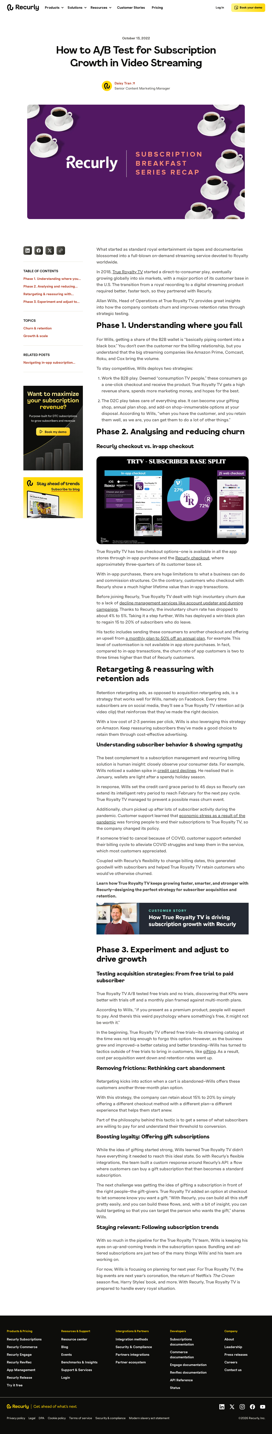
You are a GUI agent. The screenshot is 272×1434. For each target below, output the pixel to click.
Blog (64, 1347)
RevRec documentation (188, 1372)
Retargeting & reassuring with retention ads (47, 294)
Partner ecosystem (131, 1362)
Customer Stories (131, 7)
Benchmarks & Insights (79, 1362)
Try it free (15, 1385)
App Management (21, 1370)
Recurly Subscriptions (24, 1339)
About (229, 1339)
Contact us (233, 1370)
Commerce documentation (182, 1354)
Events (66, 1354)
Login (65, 1377)
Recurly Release (19, 1377)
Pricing (157, 7)
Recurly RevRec (19, 1362)
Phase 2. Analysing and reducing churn (49, 287)
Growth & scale (35, 336)
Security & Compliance (134, 1347)
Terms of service (80, 1418)
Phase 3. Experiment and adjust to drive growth (50, 302)
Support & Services (76, 1370)
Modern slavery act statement (149, 1418)
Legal (31, 1418)
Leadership (233, 1347)
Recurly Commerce (22, 1347)
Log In (220, 7)
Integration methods (132, 1339)
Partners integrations (132, 1354)
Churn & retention (37, 328)
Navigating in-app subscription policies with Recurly (48, 363)
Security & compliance (110, 1418)
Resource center (74, 1339)
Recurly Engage (19, 1354)
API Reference (181, 1380)
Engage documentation (188, 1365)
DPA (41, 1418)
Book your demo (248, 8)
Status (175, 1388)
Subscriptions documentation (182, 1342)
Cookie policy (57, 1418)
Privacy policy (16, 1418)
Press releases (236, 1354)
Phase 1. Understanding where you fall (50, 279)
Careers (230, 1362)
